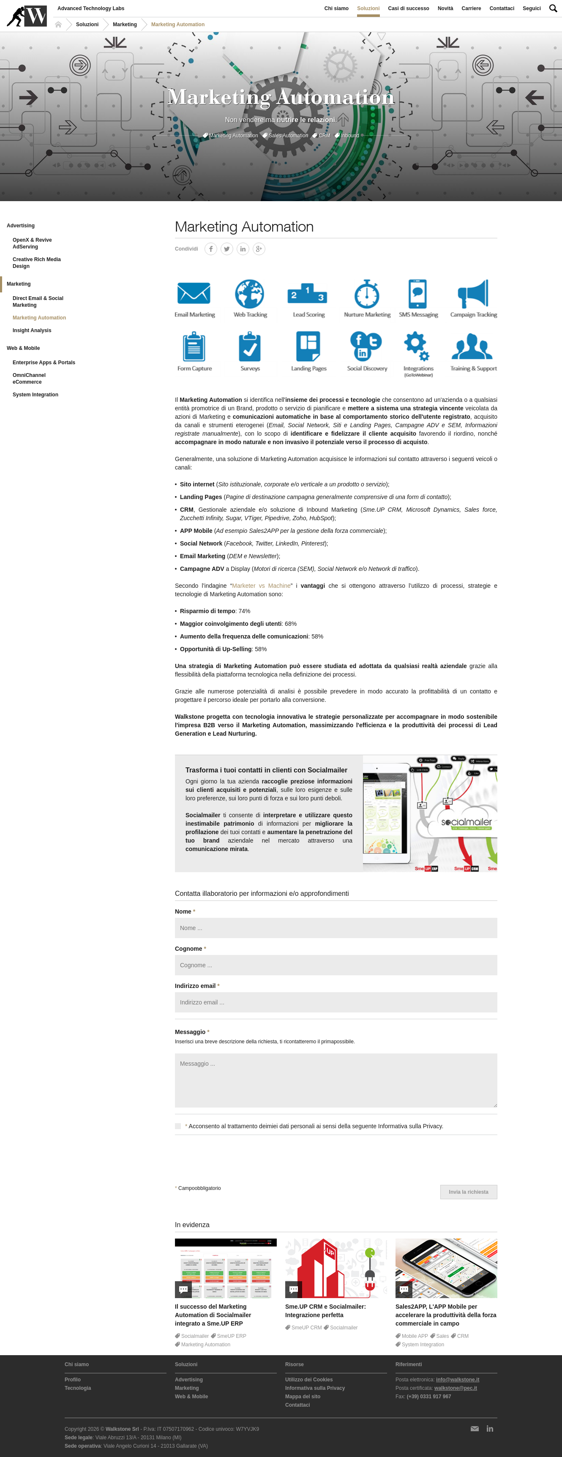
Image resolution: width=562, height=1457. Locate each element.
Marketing (125, 24)
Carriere (471, 8)
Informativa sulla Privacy (315, 1388)
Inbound (350, 136)
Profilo (73, 1380)
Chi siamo (337, 8)
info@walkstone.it (457, 1380)
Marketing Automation (233, 136)
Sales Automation (288, 136)
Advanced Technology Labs (90, 8)
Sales (443, 1336)
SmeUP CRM (307, 1328)
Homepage (59, 24)
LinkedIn (489, 1428)
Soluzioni (368, 8)
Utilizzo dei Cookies (309, 1380)
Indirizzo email (197, 985)
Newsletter (474, 1428)
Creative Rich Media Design (37, 262)
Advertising (21, 226)
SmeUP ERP (231, 1336)
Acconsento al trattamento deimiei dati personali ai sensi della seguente (309, 1126)
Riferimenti (409, 1364)
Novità (445, 8)
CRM (324, 136)
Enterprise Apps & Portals (44, 363)
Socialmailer (195, 1336)
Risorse (294, 1364)
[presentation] (239, 1159)
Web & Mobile (23, 348)
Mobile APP (415, 1336)
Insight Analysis (32, 330)
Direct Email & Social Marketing (38, 301)
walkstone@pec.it (455, 1388)
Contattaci (502, 8)
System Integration (35, 395)
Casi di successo (408, 8)
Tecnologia (78, 1388)
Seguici (532, 8)
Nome (185, 911)
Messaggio (192, 1032)
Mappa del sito (302, 1397)
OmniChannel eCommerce (29, 378)
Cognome (190, 948)
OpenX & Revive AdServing (32, 243)
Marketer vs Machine (261, 585)
